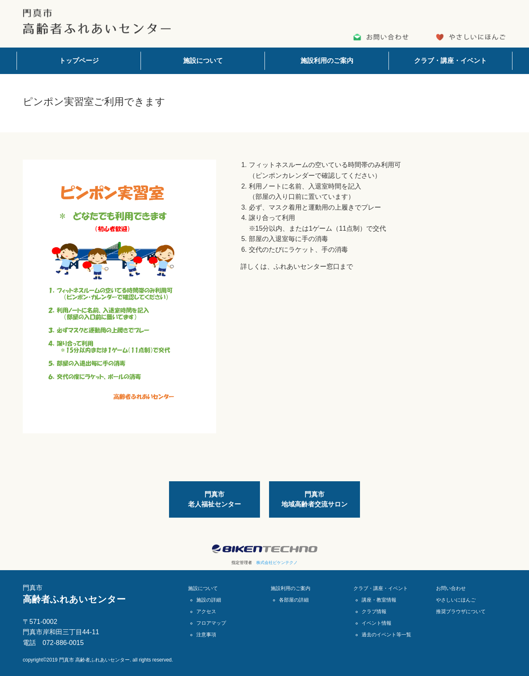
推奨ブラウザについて (461, 611)
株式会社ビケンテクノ (277, 562)
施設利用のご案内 (326, 60)
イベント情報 (376, 623)
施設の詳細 (208, 600)
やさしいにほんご (456, 600)
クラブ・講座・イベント (450, 60)
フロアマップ (211, 623)
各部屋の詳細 (294, 600)
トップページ (79, 60)
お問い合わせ (451, 588)
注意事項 (206, 635)
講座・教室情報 (379, 600)
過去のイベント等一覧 (386, 635)
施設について (203, 60)
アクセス (206, 611)
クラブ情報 (374, 611)
